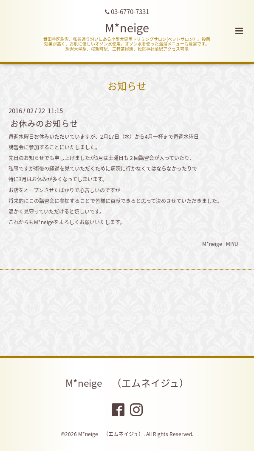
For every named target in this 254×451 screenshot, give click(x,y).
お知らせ (127, 86)
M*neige (127, 27)
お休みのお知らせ (44, 123)
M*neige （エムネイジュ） (127, 383)
